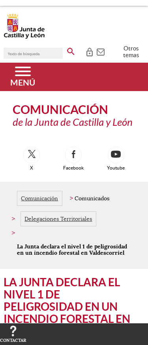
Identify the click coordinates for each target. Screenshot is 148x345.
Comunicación (39, 198)
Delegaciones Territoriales (58, 218)
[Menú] (22, 77)
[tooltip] (89, 51)
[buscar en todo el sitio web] (71, 50)
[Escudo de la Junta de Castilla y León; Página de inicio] (24, 37)
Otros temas (131, 51)
